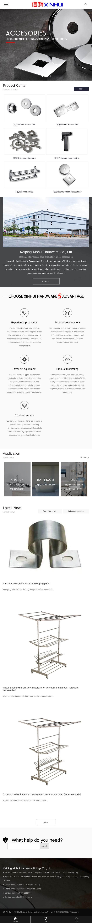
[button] (42, 76)
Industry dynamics (75, 511)
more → (46, 281)
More (83, 457)
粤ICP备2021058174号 (63, 912)
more (81, 89)
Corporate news (49, 511)
